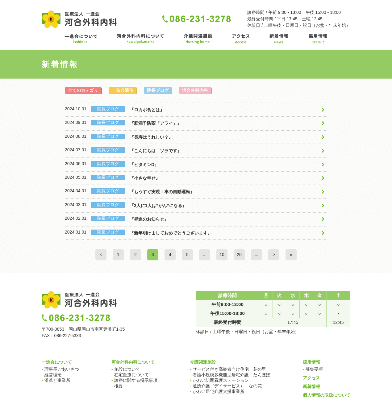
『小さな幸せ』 (145, 178)
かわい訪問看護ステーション (219, 380)
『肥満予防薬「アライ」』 (155, 123)
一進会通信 (122, 90)
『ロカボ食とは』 (147, 109)
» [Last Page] (291, 254)
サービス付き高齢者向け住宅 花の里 (228, 369)
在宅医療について (130, 374)
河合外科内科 (195, 90)
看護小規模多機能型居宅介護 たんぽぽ (230, 374)
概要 (117, 385)
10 (221, 254)
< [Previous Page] (101, 254)
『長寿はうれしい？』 (151, 137)
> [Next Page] (274, 254)
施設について (125, 369)
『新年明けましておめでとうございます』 (171, 232)
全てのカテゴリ (83, 90)
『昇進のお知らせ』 (149, 219)
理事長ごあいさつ (60, 369)
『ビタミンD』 (144, 164)
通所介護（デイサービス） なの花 (226, 385)
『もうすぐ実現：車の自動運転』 (162, 191)
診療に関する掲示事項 (134, 380)
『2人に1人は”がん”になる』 (158, 205)
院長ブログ (158, 90)
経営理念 (52, 374)
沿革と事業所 (56, 380)
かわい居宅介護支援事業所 (217, 391)
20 (239, 254)
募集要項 (313, 369)
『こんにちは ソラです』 (155, 150)
